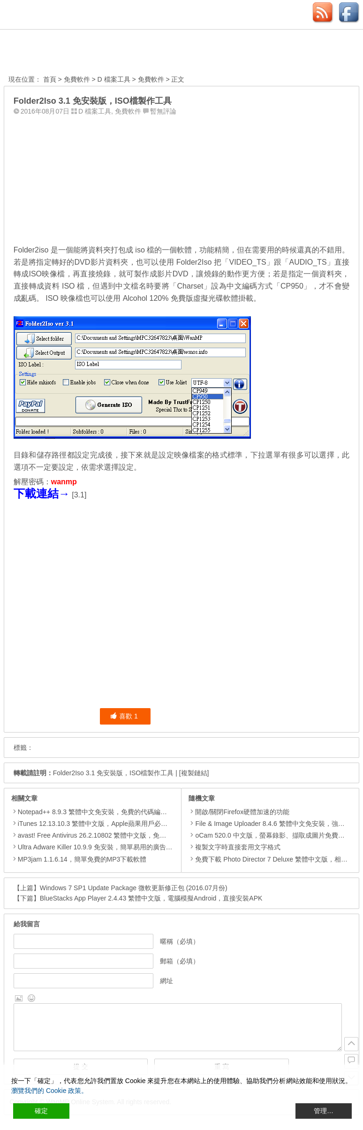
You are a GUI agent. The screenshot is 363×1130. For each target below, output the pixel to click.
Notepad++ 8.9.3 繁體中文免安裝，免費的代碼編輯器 (96, 812)
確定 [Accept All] (41, 1111)
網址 (166, 981)
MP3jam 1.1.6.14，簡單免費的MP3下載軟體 (82, 859)
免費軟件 (77, 79)
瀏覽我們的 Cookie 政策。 (49, 1090)
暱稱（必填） (179, 941)
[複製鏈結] (194, 773)
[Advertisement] (181, 178)
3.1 (79, 495)
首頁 (49, 79)
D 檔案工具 (114, 79)
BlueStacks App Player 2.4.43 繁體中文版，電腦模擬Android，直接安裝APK (151, 898)
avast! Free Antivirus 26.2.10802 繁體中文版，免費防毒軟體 (105, 835)
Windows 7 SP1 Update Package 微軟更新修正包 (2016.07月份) (133, 888)
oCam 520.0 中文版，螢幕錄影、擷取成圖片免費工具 (270, 835)
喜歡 (124, 716)
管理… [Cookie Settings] (323, 1111)
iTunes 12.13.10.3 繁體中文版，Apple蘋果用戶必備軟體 (99, 823)
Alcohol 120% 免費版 (158, 298)
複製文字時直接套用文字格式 (234, 847)
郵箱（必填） (179, 961)
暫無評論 (163, 111)
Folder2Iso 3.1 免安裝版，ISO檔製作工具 (113, 773)
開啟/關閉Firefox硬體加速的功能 (239, 812)
